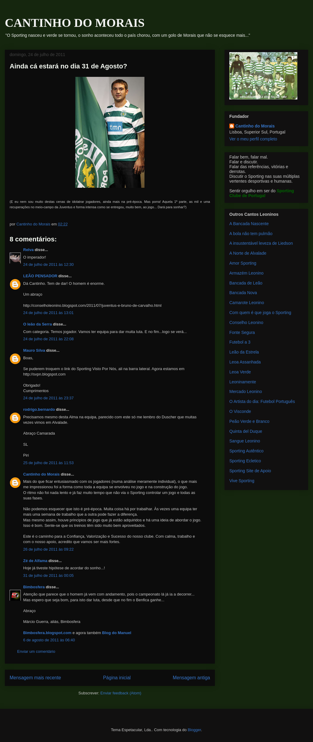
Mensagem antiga (191, 677)
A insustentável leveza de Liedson (261, 243)
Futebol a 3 (239, 342)
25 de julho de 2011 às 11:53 (48, 463)
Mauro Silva (34, 350)
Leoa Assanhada (245, 362)
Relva (28, 249)
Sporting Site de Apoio (250, 470)
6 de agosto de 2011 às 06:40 (49, 640)
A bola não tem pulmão (250, 233)
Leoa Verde (240, 371)
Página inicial (117, 677)
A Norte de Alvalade (247, 253)
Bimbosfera (34, 587)
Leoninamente (242, 381)
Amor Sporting (242, 263)
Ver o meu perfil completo (253, 139)
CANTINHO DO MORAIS (74, 23)
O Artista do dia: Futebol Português (262, 401)
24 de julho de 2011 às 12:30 (48, 264)
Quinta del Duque (245, 431)
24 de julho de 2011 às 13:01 (48, 312)
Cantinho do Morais (41, 474)
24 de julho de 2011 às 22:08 (48, 339)
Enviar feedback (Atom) (121, 693)
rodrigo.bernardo (39, 409)
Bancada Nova (243, 292)
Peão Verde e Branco (249, 421)
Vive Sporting (241, 480)
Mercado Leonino (245, 391)
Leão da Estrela (244, 352)
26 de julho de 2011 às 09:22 (48, 549)
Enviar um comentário (36, 651)
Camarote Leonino (246, 302)
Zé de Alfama (35, 560)
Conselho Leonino (246, 322)
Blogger (194, 730)
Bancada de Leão (245, 283)
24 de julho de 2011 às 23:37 (48, 398)
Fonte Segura (242, 332)
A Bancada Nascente (249, 223)
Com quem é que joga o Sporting (260, 312)
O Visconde (240, 411)
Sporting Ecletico (245, 460)
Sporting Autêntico (246, 450)
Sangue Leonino (244, 441)
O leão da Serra (37, 324)
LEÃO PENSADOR (40, 276)
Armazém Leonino (246, 273)
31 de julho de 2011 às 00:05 (48, 575)
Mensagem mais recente (35, 677)
